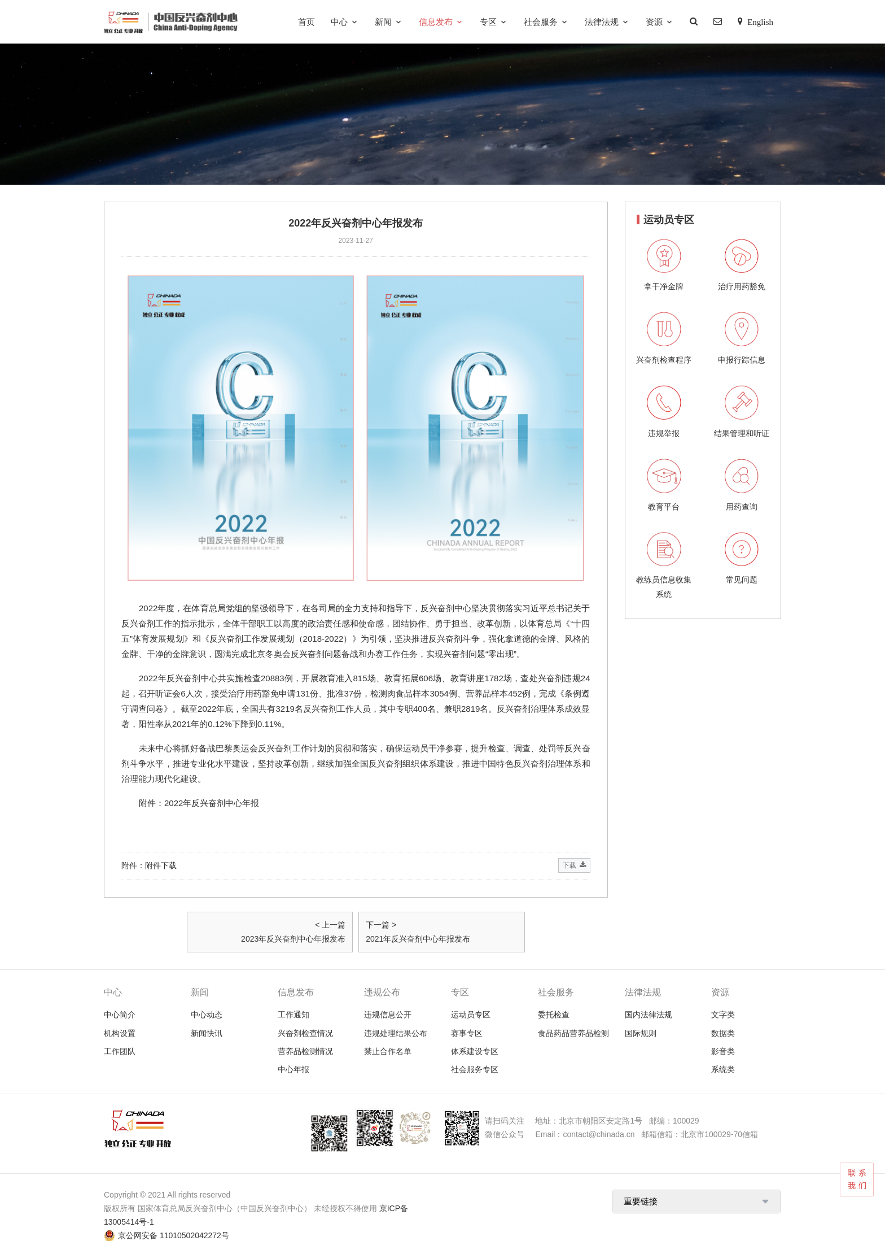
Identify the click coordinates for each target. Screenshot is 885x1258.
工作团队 (119, 1051)
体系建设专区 (474, 1051)
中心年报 (293, 1069)
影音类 (723, 1051)
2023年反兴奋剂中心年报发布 (293, 938)
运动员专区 (470, 1014)
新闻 (383, 22)
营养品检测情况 (305, 1051)
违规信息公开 (387, 1014)
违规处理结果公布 (395, 1033)
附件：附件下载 (355, 866)
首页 (306, 22)
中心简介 (119, 1014)
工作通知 (293, 1014)
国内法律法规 (648, 1014)
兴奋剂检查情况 (305, 1033)
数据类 (723, 1033)
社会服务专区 (474, 1069)
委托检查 (553, 1014)
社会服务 (541, 22)
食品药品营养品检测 (573, 1033)
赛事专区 (467, 1033)
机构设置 (119, 1033)
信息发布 (436, 22)
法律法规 (602, 22)
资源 (654, 22)
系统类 (723, 1069)
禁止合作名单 (387, 1051)
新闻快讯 (206, 1033)
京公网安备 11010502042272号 (173, 1235)
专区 (488, 22)
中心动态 (206, 1014)
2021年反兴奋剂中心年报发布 (418, 938)
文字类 (723, 1014)
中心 (339, 22)
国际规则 (640, 1033)
